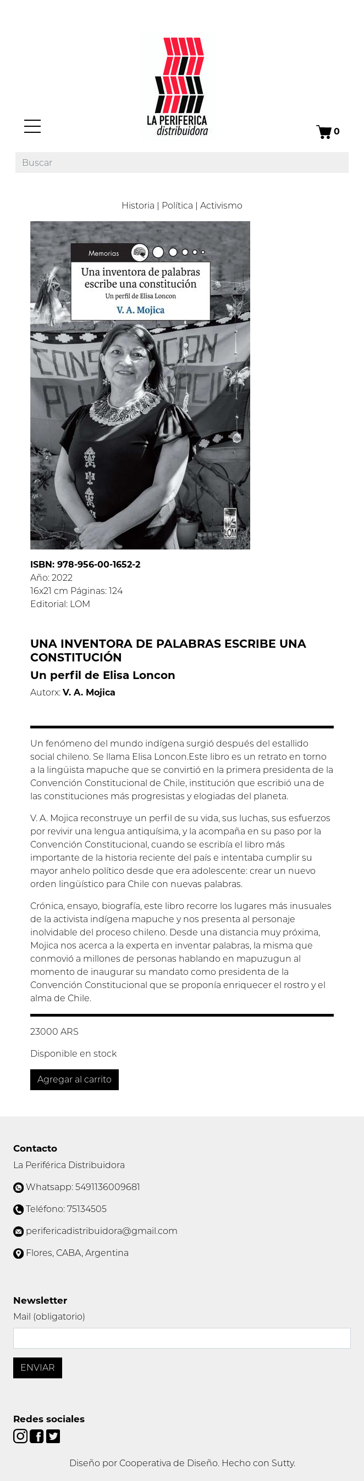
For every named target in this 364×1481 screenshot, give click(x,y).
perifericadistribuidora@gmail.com (102, 1231)
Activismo (221, 205)
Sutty (283, 1463)
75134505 (87, 1209)
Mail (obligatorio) (49, 1316)
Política (177, 205)
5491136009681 (107, 1187)
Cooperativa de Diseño (168, 1463)
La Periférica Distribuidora (69, 1165)
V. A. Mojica (89, 692)
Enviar (37, 1367)
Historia (138, 205)
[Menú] (32, 126)
